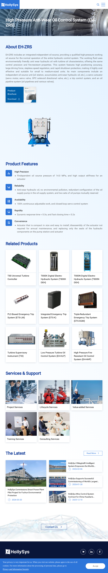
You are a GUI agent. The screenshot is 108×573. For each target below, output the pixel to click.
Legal (34, 568)
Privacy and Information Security (18, 568)
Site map (40, 568)
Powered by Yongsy (64, 565)
